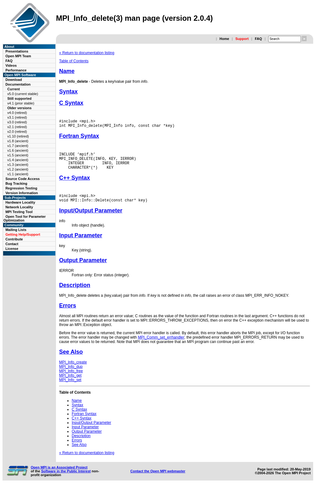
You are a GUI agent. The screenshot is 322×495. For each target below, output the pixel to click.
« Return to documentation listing (86, 53)
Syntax (68, 91)
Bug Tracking (16, 183)
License (11, 248)
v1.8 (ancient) (17, 141)
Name (67, 71)
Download (13, 80)
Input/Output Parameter (90, 218)
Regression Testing (21, 188)
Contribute (14, 239)
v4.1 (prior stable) (20, 103)
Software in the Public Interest (66, 479)
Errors (67, 313)
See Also (71, 359)
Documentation (18, 84)
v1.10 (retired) (18, 136)
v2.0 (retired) (17, 131)
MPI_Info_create (73, 370)
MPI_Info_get (70, 383)
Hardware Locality (20, 202)
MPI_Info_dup (71, 374)
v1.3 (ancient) (17, 164)
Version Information (21, 193)
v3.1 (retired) (17, 117)
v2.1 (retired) (17, 127)
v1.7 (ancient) (17, 146)
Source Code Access (22, 179)
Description (74, 293)
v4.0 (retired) (17, 113)
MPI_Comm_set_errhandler (161, 345)
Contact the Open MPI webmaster (157, 479)
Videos (11, 65)
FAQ (258, 39)
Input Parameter (80, 243)
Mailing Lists (15, 230)
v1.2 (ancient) (17, 169)
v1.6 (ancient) (17, 150)
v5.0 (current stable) (22, 94)
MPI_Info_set (70, 387)
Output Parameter (83, 268)
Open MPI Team (18, 56)
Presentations (16, 51)
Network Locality (19, 207)
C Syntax (71, 103)
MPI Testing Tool (18, 212)
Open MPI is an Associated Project (59, 475)
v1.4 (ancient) (17, 160)
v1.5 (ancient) (17, 155)
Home (224, 39)
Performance (15, 70)
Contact (11, 244)
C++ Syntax (74, 183)
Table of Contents (73, 61)
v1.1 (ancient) (17, 174)
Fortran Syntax (79, 138)
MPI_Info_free (71, 378)
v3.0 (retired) (17, 122)
